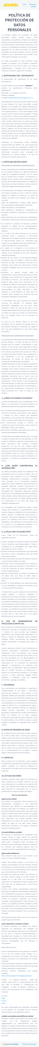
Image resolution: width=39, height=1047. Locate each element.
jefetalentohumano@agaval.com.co (21, 98)
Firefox (4, 1001)
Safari (4, 1003)
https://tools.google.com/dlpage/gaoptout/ (17, 976)
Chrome (4, 996)
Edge (3, 998)
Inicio (24, 4)
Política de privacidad (29, 1044)
